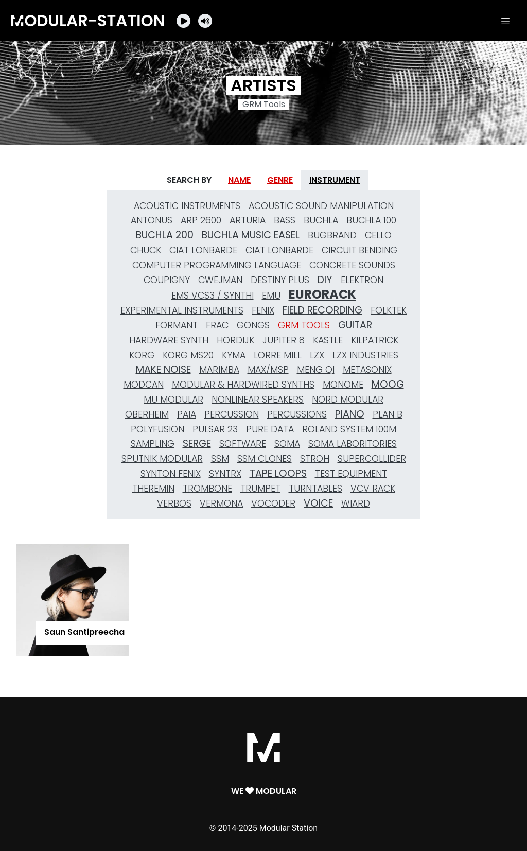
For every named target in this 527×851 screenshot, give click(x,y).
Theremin (153, 488)
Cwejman (220, 280)
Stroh (314, 459)
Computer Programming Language (216, 265)
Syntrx (225, 473)
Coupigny (167, 280)
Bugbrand (332, 235)
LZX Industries (365, 355)
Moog (388, 384)
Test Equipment (351, 473)
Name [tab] (239, 180)
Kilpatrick (374, 340)
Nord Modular (347, 399)
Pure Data (270, 429)
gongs (253, 325)
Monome (343, 384)
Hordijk (235, 340)
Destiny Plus (280, 280)
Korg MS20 (188, 355)
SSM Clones (264, 459)
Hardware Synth (168, 340)
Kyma (233, 355)
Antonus (151, 220)
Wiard (355, 503)
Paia (186, 414)
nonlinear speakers (258, 399)
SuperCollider (372, 459)
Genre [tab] (280, 180)
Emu (271, 295)
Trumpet (260, 488)
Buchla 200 (165, 235)
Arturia (248, 220)
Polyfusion (157, 429)
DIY (325, 280)
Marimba (219, 369)
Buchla (321, 220)
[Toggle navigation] (505, 20)
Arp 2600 (201, 220)
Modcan (144, 384)
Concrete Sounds (352, 265)
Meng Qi (316, 369)
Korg (141, 355)
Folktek (389, 310)
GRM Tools (304, 325)
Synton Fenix (170, 473)
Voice (318, 503)
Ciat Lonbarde (203, 250)
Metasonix (367, 369)
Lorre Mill (278, 355)
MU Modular (173, 399)
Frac (217, 325)
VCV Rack (372, 488)
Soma (287, 444)
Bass (284, 220)
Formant (176, 325)
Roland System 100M (349, 429)
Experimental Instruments (181, 310)
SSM (220, 459)
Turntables (315, 488)
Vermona (221, 503)
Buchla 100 (371, 220)
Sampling (152, 444)
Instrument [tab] (334, 180)
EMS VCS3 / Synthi (212, 295)
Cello (378, 235)
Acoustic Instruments (187, 206)
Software (242, 444)
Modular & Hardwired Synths (243, 384)
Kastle (328, 340)
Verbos (174, 503)
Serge (197, 443)
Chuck (145, 250)
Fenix (263, 310)
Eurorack (322, 294)
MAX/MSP (268, 369)
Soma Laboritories (352, 444)
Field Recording (322, 310)
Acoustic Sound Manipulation (321, 206)
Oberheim (147, 414)
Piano (349, 414)
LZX (317, 355)
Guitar (355, 325)
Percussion (231, 414)
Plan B (387, 414)
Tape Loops (278, 473)
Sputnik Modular (162, 459)
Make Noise (163, 369)
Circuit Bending (359, 250)
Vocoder (273, 503)
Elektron (362, 280)
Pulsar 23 (215, 429)
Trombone (207, 488)
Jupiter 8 (283, 340)
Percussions (297, 414)
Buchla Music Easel (251, 235)
